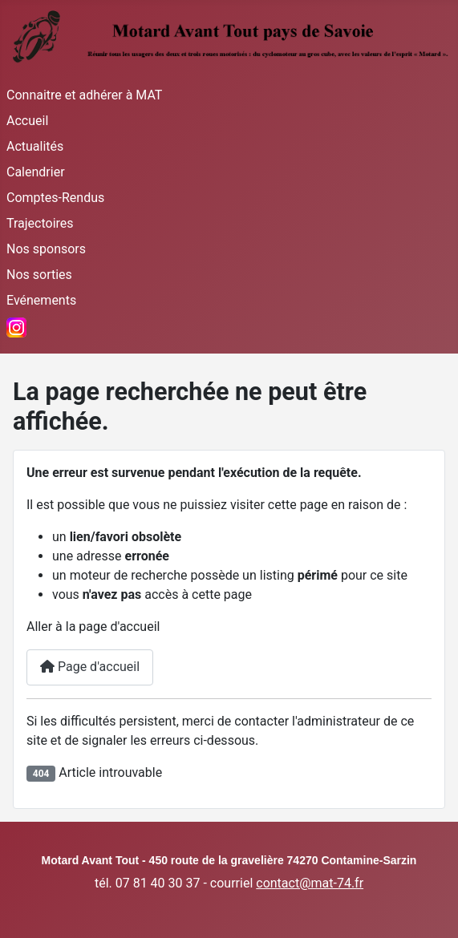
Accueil (27, 120)
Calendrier (35, 172)
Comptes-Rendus (55, 197)
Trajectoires (40, 223)
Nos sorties (39, 274)
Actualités (34, 146)
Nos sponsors (46, 249)
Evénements (41, 300)
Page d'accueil (90, 666)
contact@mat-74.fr (309, 883)
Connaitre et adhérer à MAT (84, 95)
